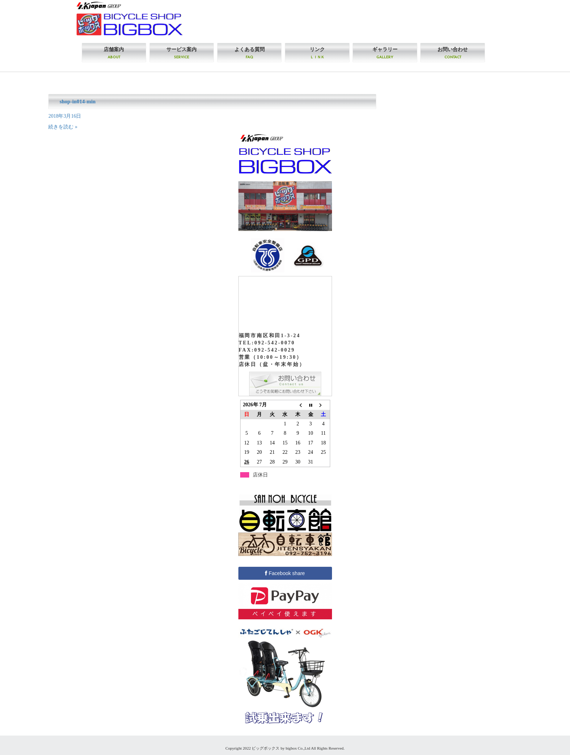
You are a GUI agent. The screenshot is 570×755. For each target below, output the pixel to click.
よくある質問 (249, 52)
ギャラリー (385, 52)
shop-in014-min (77, 101)
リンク (317, 52)
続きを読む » (62, 127)
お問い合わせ (452, 52)
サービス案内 (181, 52)
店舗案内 (114, 52)
